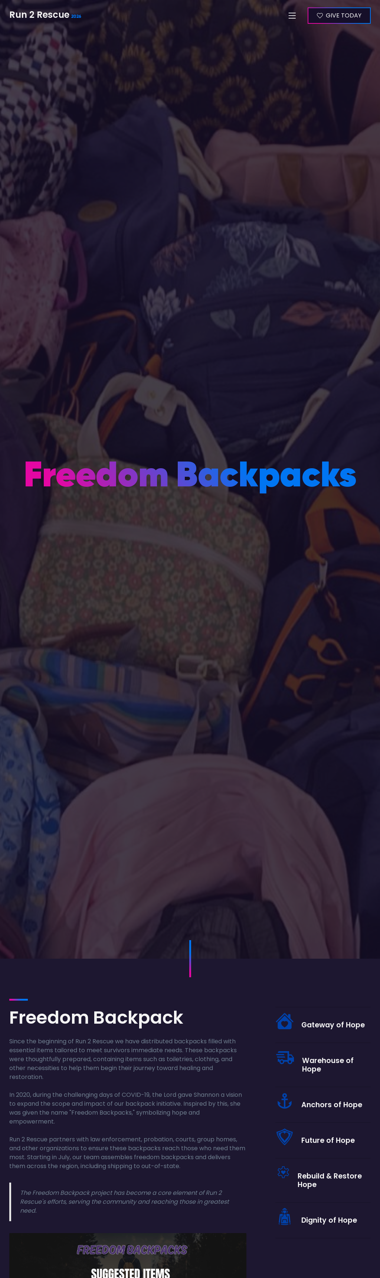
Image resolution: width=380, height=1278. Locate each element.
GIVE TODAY (343, 15)
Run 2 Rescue (42, 15)
